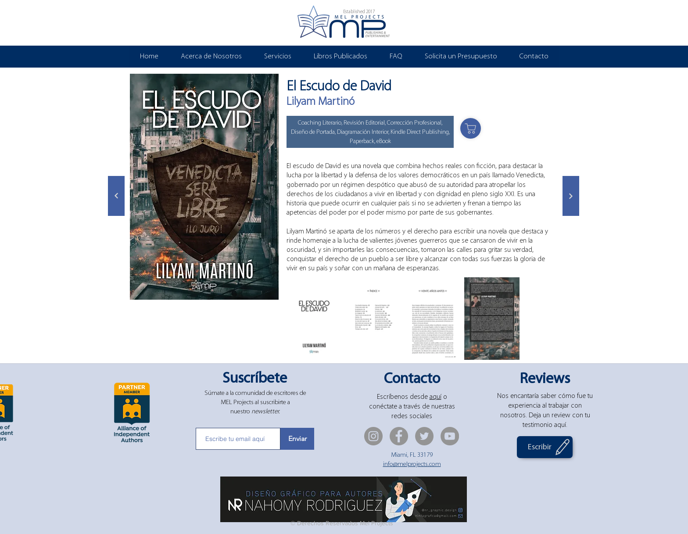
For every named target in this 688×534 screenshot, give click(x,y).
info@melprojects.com (412, 464)
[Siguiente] (116, 196)
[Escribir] (545, 447)
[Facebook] (399, 436)
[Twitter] (424, 436)
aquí (435, 397)
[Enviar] (297, 439)
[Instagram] (373, 436)
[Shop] (470, 128)
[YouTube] (450, 436)
